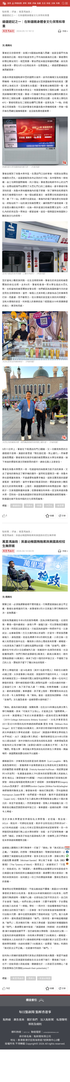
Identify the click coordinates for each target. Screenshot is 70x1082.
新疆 (39, 538)
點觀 (39, 3)
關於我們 (32, 1052)
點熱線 (7, 1052)
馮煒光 (29, 538)
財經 (48, 3)
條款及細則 (35, 1056)
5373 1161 (27, 1065)
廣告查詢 (19, 1052)
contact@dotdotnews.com (51, 1065)
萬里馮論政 (8, 31)
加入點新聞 (47, 1052)
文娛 (53, 3)
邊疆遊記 (16, 538)
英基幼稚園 (45, 1011)
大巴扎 (49, 538)
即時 (25, 3)
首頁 (9, 3)
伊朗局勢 (18, 3)
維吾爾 (60, 538)
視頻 (29, 3)
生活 (44, 3)
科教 (58, 3)
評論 (34, 3)
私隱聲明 (61, 1052)
